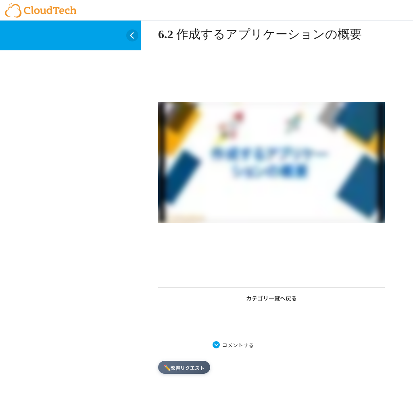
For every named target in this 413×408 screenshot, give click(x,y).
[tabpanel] (271, 164)
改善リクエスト (184, 367)
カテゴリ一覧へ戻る (271, 298)
